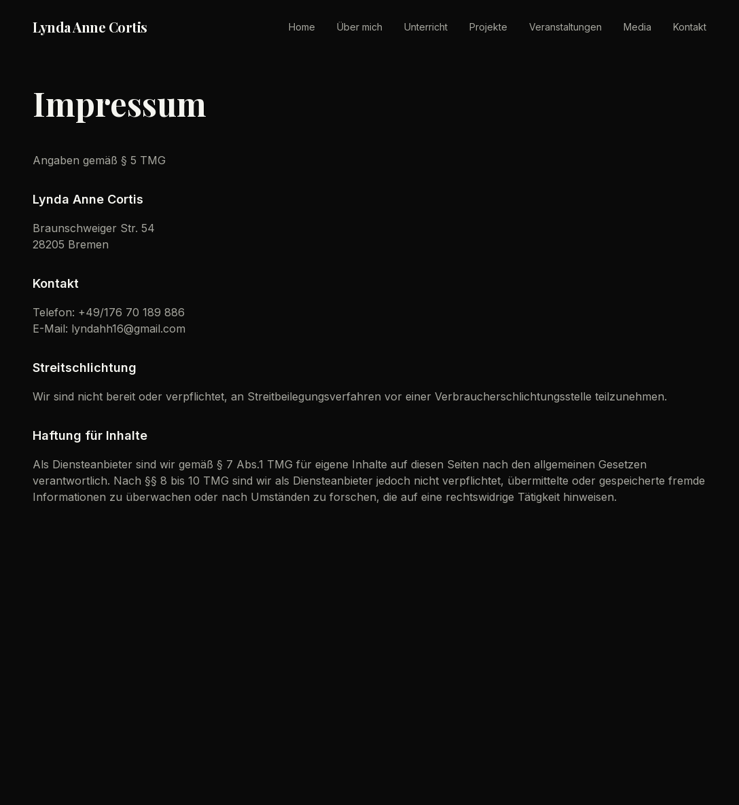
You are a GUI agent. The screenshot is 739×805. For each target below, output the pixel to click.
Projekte (488, 27)
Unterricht (426, 27)
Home (302, 27)
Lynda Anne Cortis (90, 27)
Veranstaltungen (565, 27)
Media (637, 27)
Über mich (359, 27)
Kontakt (689, 27)
